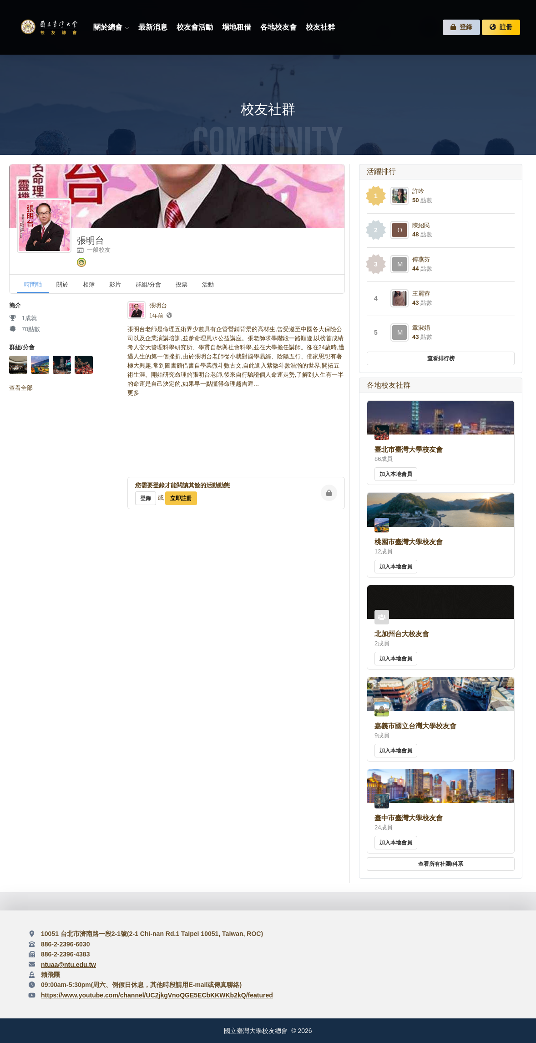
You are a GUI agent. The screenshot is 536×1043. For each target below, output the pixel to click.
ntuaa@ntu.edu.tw (68, 964)
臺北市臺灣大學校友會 (408, 449)
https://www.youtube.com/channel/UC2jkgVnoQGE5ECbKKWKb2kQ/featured (157, 995)
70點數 (24, 329)
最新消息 (152, 27)
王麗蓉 (421, 293)
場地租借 (236, 27)
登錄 (461, 27)
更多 (133, 392)
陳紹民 (421, 225)
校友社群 (320, 27)
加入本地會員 (395, 474)
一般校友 (94, 249)
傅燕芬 (421, 259)
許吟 (418, 191)
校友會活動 (195, 27)
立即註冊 (181, 498)
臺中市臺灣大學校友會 (408, 818)
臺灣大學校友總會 (48, 27)
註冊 (501, 27)
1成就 (23, 318)
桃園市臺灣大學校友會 (408, 542)
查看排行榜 (441, 358)
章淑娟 (421, 327)
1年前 (156, 315)
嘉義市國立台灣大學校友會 (415, 726)
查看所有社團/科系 (440, 864)
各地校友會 (278, 27)
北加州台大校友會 (401, 634)
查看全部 (21, 387)
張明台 (90, 240)
